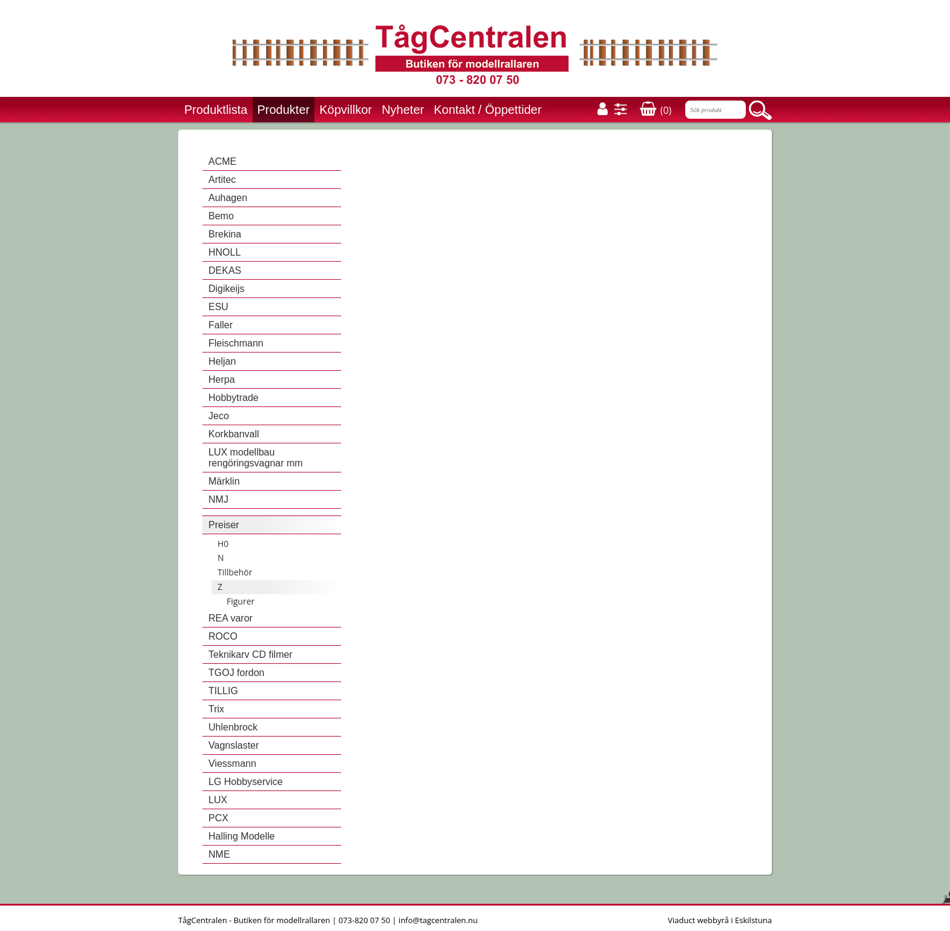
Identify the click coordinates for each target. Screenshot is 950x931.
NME (219, 854)
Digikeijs (226, 288)
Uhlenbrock (232, 727)
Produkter (283, 109)
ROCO (223, 636)
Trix (216, 709)
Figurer (240, 601)
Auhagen (227, 198)
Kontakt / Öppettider (488, 109)
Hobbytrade (233, 398)
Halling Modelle (241, 836)
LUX (217, 800)
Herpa (221, 379)
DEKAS (224, 270)
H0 (223, 543)
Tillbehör (235, 572)
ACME (222, 161)
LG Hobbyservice (245, 782)
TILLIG (223, 691)
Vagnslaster (233, 745)
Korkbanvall (233, 434)
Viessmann (232, 763)
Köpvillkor (345, 109)
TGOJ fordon (236, 673)
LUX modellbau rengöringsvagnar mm (255, 457)
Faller (220, 325)
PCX (218, 818)
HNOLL (224, 252)
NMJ (218, 499)
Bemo (221, 216)
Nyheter (403, 109)
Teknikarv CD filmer (250, 654)
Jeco (218, 416)
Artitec (222, 179)
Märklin (224, 481)
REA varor (230, 618)
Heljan (222, 361)
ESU (218, 307)
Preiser (223, 525)
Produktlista (216, 109)
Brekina (224, 234)
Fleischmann (236, 343)
